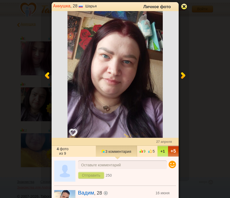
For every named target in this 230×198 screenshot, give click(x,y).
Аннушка (61, 6)
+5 (173, 151)
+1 (162, 151)
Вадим (86, 192)
